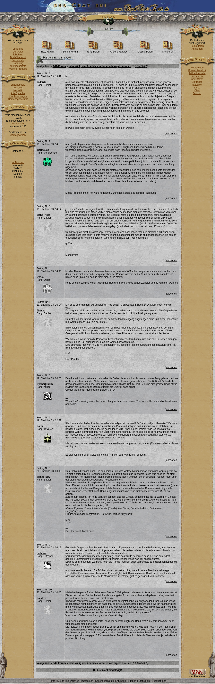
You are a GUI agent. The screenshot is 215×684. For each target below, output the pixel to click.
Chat (197, 90)
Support (132, 681)
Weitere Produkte (17, 68)
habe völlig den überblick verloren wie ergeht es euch (100, 66)
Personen (18, 87)
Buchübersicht (18, 57)
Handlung (18, 63)
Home (103, 16)
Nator (40, 426)
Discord (197, 93)
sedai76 (41, 82)
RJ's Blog (18, 54)
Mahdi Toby (43, 476)
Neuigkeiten (197, 67)
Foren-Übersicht (197, 70)
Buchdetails (17, 60)
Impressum (87, 681)
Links (197, 87)
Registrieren (197, 46)
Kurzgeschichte (17, 66)
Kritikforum (168, 50)
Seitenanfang (159, 681)
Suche (111, 16)
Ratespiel (197, 84)
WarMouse (43, 150)
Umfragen (197, 81)
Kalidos (41, 598)
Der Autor (18, 51)
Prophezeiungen (18, 96)
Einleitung (17, 48)
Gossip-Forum (145, 50)
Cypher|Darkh (45, 384)
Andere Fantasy (119, 50)
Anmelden (197, 48)
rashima (41, 553)
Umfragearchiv (18, 135)
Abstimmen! (17, 123)
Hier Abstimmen (197, 675)
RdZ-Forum (47, 50)
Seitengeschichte (104, 681)
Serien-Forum (70, 50)
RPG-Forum (93, 50)
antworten (171, 133)
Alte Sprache (18, 93)
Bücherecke (197, 76)
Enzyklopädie (18, 84)
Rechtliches (72, 681)
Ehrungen (120, 681)
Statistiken (144, 681)
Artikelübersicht (197, 73)
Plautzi (41, 310)
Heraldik (17, 90)
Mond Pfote (43, 214)
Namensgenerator (18, 99)
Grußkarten (197, 79)
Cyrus (40, 277)
